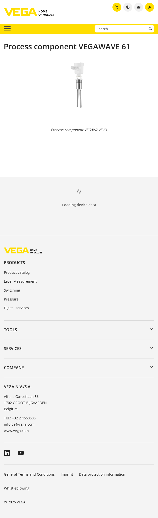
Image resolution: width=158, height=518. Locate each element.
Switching (12, 290)
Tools (10, 329)
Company (14, 367)
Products (14, 262)
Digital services (16, 307)
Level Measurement (20, 281)
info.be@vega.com (19, 424)
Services (13, 348)
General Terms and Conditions (29, 474)
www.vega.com (16, 430)
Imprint (67, 474)
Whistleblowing (16, 488)
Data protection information (102, 474)
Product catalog (17, 272)
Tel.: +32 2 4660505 (20, 418)
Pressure (11, 299)
